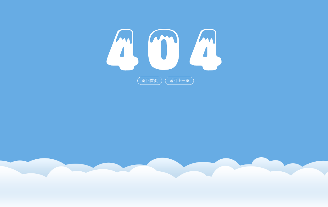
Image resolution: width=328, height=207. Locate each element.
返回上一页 (179, 80)
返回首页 (150, 80)
